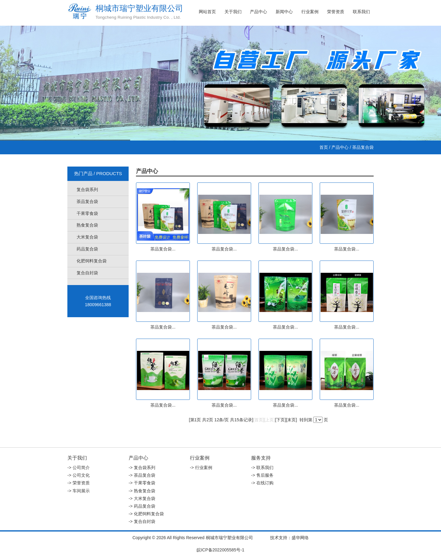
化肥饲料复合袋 (92, 260)
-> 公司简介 (78, 467)
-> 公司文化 (78, 475)
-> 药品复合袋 (142, 506)
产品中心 (258, 11)
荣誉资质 (335, 11)
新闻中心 (284, 11)
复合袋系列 (87, 189)
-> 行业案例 (201, 467)
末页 (291, 419)
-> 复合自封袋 (142, 521)
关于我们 (233, 11)
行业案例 (309, 11)
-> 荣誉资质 (78, 482)
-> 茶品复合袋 (142, 475)
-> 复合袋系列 (142, 467)
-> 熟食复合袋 (142, 490)
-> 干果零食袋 (142, 482)
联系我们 (361, 11)
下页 (280, 419)
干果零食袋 (87, 213)
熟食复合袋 (87, 225)
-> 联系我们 (262, 467)
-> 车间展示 (78, 490)
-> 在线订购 (262, 482)
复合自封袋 (87, 272)
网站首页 (207, 11)
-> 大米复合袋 (142, 498)
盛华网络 (300, 537)
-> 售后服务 (262, 475)
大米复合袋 (87, 237)
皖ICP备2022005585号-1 (220, 549)
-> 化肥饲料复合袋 (146, 513)
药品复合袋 (87, 248)
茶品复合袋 (87, 201)
